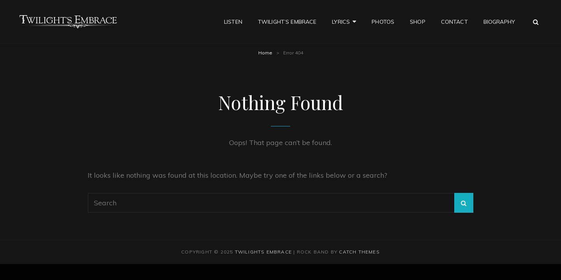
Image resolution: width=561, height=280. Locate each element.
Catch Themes (359, 252)
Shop (417, 21)
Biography (499, 21)
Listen (233, 21)
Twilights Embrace (263, 252)
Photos (383, 21)
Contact (454, 21)
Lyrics (341, 21)
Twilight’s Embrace (287, 21)
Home (265, 53)
